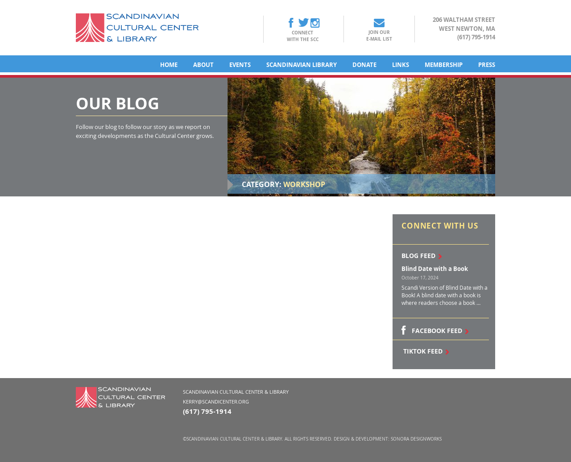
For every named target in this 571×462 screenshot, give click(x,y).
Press (486, 65)
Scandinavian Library (301, 65)
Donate (364, 65)
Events (240, 65)
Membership (444, 65)
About (203, 65)
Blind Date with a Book (434, 268)
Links (400, 65)
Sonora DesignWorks (416, 439)
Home (169, 65)
